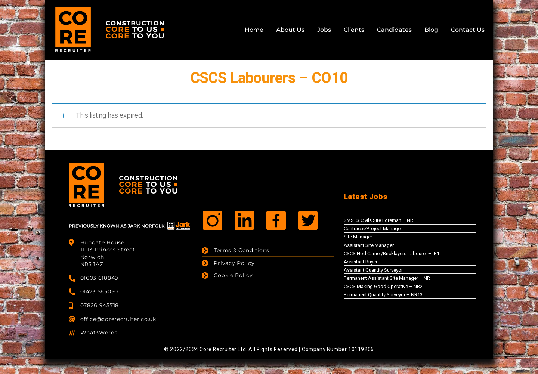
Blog (431, 29)
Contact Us (468, 29)
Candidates (394, 29)
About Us (290, 29)
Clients (354, 29)
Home (254, 29)
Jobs (324, 29)
